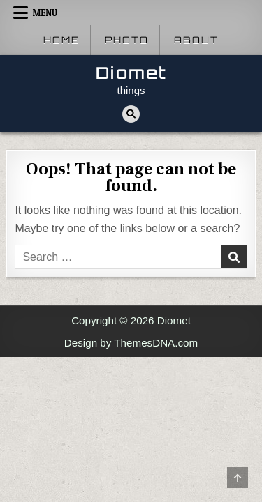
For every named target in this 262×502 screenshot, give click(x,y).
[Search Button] (131, 114)
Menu (44, 12)
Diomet (131, 72)
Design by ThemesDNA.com (131, 343)
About (196, 39)
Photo (127, 39)
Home (61, 39)
